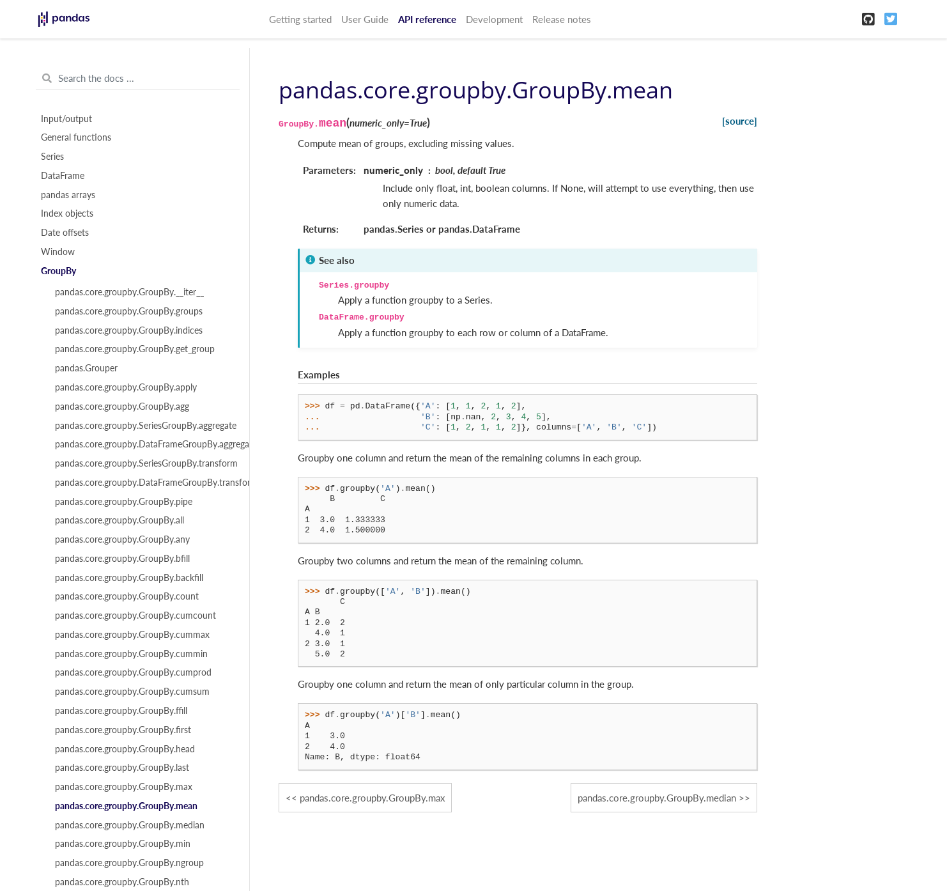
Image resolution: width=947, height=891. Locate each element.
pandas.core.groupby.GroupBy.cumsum (132, 691)
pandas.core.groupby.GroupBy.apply (126, 387)
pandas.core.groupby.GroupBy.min (122, 844)
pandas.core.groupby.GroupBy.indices (129, 330)
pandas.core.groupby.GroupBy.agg (122, 406)
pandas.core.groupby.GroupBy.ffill (121, 711)
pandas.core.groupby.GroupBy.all (119, 520)
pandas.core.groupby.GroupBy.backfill (129, 578)
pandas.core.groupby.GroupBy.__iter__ (129, 292)
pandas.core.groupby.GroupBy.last (122, 768)
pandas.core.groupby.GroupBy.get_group (135, 349)
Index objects (67, 213)
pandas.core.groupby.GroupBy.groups (129, 311)
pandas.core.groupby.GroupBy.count (127, 596)
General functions (76, 137)
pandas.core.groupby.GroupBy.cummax (132, 635)
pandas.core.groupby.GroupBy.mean (126, 806)
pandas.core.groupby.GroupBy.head (125, 749)
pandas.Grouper (86, 368)
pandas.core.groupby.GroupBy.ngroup (129, 863)
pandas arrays (68, 195)
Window (58, 252)
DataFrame (62, 176)
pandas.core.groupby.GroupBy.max (123, 787)
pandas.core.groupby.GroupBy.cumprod (133, 672)
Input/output (66, 119)
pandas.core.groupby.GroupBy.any (122, 539)
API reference (427, 19)
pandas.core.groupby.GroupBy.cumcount (135, 615)
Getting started (300, 19)
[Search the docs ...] (138, 78)
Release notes (561, 19)
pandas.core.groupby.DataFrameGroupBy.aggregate (145, 444)
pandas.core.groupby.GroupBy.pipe (123, 502)
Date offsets (65, 233)
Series (52, 156)
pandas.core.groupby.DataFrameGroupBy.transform (145, 482)
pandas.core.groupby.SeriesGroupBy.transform (145, 463)
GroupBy (58, 271)
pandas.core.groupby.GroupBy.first (123, 730)
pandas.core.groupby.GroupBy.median (129, 825)
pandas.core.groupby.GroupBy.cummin (131, 654)
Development (494, 19)
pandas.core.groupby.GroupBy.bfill (122, 559)
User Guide (365, 19)
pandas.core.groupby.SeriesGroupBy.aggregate (145, 426)
